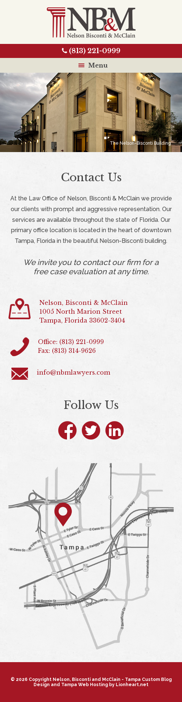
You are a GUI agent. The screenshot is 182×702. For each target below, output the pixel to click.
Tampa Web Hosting (84, 684)
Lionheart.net (132, 684)
